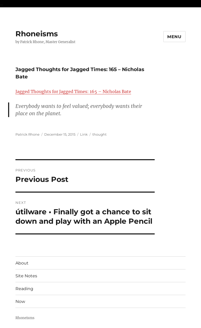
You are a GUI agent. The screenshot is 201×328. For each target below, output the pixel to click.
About (22, 263)
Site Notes (26, 275)
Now (20, 301)
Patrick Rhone (27, 134)
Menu (174, 36)
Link (84, 134)
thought (99, 134)
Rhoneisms (36, 33)
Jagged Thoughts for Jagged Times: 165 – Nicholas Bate (73, 91)
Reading (24, 288)
